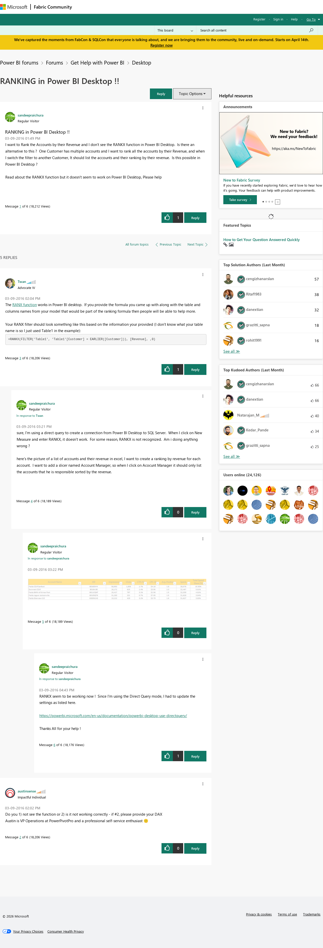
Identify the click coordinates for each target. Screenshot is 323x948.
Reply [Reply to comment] (195, 369)
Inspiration (105, 7)
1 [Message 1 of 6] (20, 206)
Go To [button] (311, 19)
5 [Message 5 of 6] (43, 621)
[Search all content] (257, 30)
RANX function (24, 304)
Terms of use (287, 914)
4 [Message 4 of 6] (32, 501)
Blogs (171, 7)
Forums (83, 7)
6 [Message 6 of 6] (54, 745)
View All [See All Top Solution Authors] (231, 351)
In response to (29, 415)
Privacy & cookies (259, 914)
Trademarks (311, 914)
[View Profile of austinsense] (27, 790)
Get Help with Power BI (97, 62)
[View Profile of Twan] (22, 281)
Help (294, 19)
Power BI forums (19, 62)
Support (212, 7)
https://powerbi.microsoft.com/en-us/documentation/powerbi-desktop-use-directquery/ (113, 715)
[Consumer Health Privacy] (65, 931)
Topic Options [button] (190, 93)
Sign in (278, 19)
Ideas (126, 7)
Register (259, 19)
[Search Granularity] (175, 30)
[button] (161, 93)
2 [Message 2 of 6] (20, 837)
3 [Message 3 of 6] (20, 358)
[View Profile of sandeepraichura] (30, 114)
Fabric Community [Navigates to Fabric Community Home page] (53, 7)
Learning (190, 7)
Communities (148, 7)
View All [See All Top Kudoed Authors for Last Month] (231, 456)
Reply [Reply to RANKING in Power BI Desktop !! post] (195, 218)
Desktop (141, 62)
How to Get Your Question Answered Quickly (261, 239)
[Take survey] (240, 199)
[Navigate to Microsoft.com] (13, 7)
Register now (161, 45)
